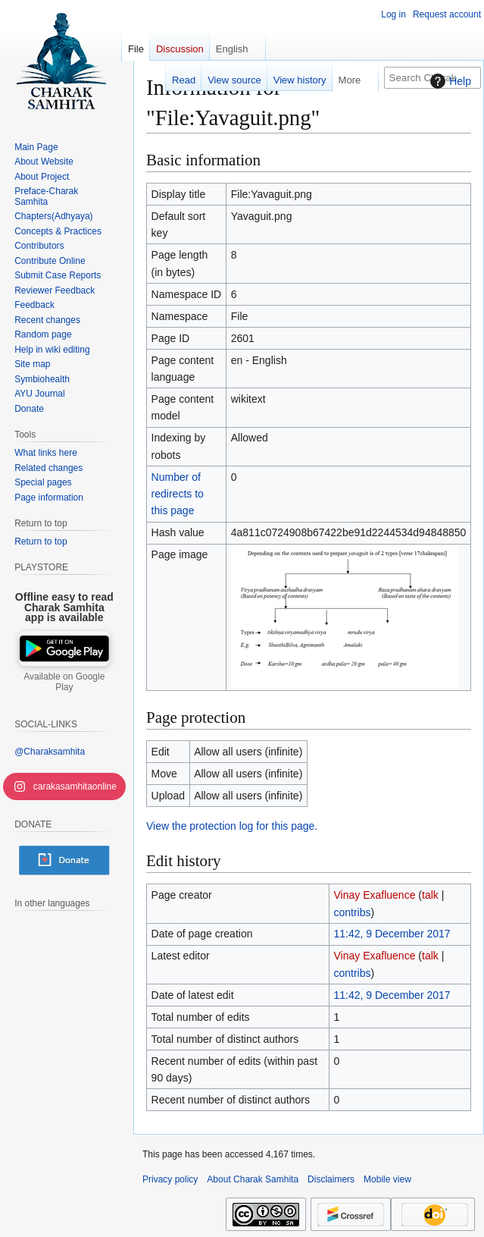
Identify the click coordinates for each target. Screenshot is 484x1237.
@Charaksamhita (49, 751)
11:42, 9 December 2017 (392, 934)
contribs (352, 912)
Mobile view (387, 1179)
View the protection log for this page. (231, 826)
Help (448, 81)
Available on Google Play (64, 681)
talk (430, 895)
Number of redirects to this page (177, 494)
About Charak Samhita (252, 1179)
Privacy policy (170, 1179)
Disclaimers (331, 1179)
